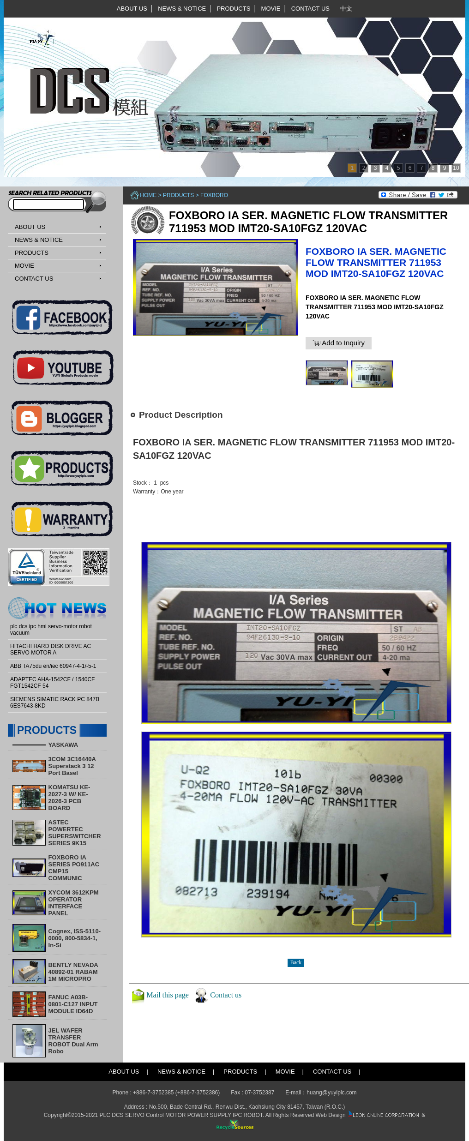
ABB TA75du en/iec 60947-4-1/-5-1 (53, 666)
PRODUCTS (233, 8)
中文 (346, 8)
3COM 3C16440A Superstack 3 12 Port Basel (72, 766)
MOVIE (271, 8)
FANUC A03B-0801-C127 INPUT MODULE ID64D (73, 1004)
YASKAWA (63, 744)
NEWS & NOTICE (182, 8)
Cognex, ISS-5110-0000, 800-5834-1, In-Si (74, 938)
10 (456, 168)
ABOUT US (132, 8)
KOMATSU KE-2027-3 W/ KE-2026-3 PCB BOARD (69, 797)
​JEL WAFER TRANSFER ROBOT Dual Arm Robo (73, 1041)
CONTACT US (310, 8)
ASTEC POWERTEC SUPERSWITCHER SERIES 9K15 (74, 833)
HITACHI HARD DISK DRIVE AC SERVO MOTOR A (50, 649)
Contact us (225, 995)
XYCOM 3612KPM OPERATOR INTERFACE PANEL (73, 903)
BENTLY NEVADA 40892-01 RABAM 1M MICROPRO (73, 971)
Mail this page (167, 995)
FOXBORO (214, 195)
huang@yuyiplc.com (331, 1092)
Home (148, 195)
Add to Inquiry (339, 343)
